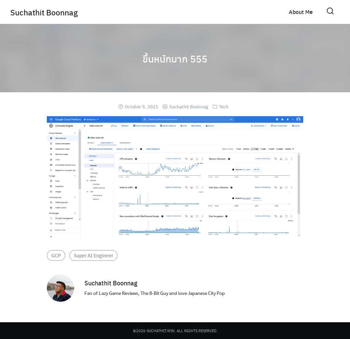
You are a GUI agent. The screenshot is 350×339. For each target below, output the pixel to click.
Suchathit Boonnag (45, 12)
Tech (224, 106)
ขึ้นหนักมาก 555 (175, 58)
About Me (301, 12)
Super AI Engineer (93, 255)
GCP (56, 255)
